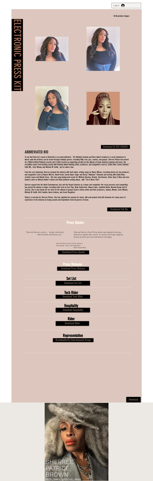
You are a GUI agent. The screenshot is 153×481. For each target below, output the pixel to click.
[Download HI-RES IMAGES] (115, 147)
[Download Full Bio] (119, 209)
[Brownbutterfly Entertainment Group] (73, 340)
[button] (73, 252)
